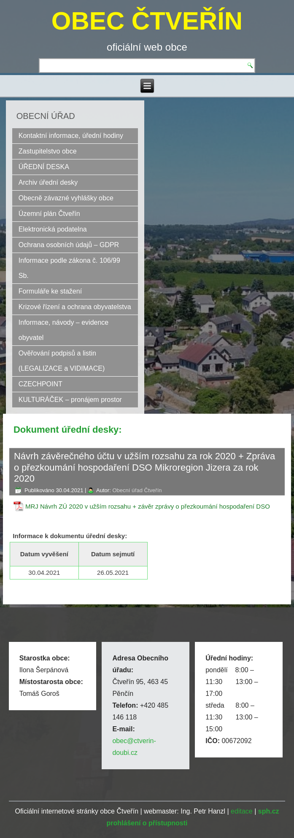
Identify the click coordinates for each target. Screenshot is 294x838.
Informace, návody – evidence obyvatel (63, 330)
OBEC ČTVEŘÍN (147, 21)
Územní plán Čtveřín (49, 213)
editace (242, 811)
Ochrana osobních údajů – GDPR (69, 244)
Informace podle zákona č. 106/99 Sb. (69, 268)
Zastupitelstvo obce (48, 151)
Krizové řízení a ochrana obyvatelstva (75, 306)
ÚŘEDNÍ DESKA (44, 166)
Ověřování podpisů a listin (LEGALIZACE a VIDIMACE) (62, 361)
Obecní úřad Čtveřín (137, 490)
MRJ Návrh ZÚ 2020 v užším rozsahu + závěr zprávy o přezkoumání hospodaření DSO (147, 506)
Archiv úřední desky (48, 182)
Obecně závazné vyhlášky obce (66, 198)
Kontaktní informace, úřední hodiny (71, 135)
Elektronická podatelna (53, 229)
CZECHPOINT (40, 384)
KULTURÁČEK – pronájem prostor (70, 399)
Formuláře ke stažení (50, 291)
